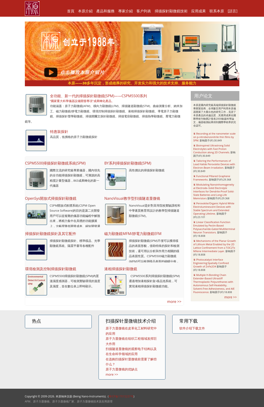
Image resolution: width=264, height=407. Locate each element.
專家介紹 (125, 10)
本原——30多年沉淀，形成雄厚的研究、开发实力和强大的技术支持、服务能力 (132, 83)
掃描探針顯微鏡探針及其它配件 (50, 233)
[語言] (232, 10)
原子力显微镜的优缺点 (122, 369)
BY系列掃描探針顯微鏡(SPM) (127, 163)
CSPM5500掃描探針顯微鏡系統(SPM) (55, 163)
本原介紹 (85, 10)
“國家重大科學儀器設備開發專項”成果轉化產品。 (82, 101)
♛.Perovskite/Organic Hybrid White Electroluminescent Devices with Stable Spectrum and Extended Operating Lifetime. (213, 208)
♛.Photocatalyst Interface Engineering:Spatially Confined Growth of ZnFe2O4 (211, 263)
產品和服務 (105, 10)
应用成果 (198, 10)
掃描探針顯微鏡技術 (171, 10)
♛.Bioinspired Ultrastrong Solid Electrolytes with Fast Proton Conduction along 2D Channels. (211, 149)
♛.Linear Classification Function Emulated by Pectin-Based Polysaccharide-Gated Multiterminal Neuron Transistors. (214, 227)
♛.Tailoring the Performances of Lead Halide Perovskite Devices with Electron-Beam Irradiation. (214, 164)
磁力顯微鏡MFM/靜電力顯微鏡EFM (132, 233)
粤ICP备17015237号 (121, 396)
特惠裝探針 (59, 131)
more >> (174, 301)
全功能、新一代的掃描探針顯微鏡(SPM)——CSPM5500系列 (98, 95)
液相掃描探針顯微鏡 (120, 268)
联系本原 (216, 10)
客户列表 (143, 10)
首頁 (70, 10)
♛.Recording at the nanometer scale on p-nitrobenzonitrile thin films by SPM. (214, 137)
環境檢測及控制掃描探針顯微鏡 (50, 268)
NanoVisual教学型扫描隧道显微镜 (132, 198)
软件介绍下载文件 (192, 328)
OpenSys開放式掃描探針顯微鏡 (50, 198)
